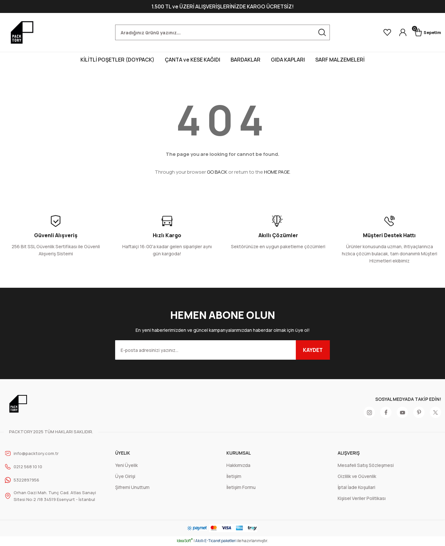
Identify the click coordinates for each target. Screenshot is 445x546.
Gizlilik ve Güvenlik (357, 476)
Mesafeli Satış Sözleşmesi (366, 465)
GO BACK (217, 171)
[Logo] (22, 32)
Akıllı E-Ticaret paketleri (215, 541)
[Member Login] (397, 32)
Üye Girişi (125, 476)
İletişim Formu (241, 487)
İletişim (233, 476)
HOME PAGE (277, 171)
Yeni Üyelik (126, 465)
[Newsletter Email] (222, 350)
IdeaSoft (185, 541)
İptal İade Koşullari (356, 487)
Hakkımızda (238, 465)
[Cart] (425, 32)
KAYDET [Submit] (313, 350)
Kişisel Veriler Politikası (362, 498)
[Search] (222, 32)
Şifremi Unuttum (132, 487)
